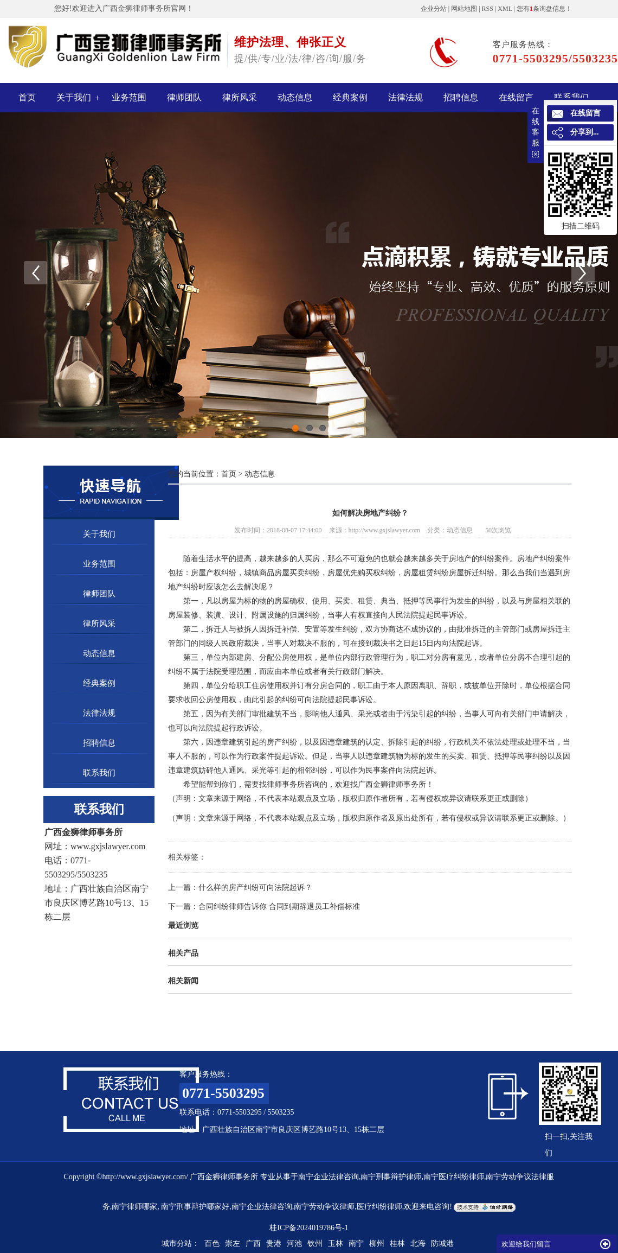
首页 (27, 97)
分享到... (584, 132)
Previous (35, 272)
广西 (253, 1243)
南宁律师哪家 (134, 1207)
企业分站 (434, 8)
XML (505, 8)
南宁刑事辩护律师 (390, 1177)
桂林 (397, 1243)
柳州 (376, 1243)
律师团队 (184, 97)
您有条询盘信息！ (544, 8)
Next (582, 272)
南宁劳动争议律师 (324, 1207)
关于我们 (73, 97)
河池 (294, 1243)
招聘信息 (460, 97)
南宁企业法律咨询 (328, 1177)
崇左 (232, 1243)
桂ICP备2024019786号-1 (308, 1228)
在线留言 (516, 97)
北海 (418, 1243)
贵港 (273, 1243)
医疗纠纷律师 (379, 1207)
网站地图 (464, 8)
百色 (212, 1243)
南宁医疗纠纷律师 (453, 1177)
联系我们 (99, 772)
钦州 (315, 1243)
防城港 (442, 1243)
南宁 (356, 1243)
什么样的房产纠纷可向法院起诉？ (255, 887)
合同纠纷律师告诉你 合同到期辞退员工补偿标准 (279, 906)
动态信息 (295, 97)
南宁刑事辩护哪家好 (194, 1207)
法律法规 (405, 97)
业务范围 (129, 97)
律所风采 (239, 97)
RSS (487, 8)
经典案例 (350, 97)
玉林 (335, 1243)
